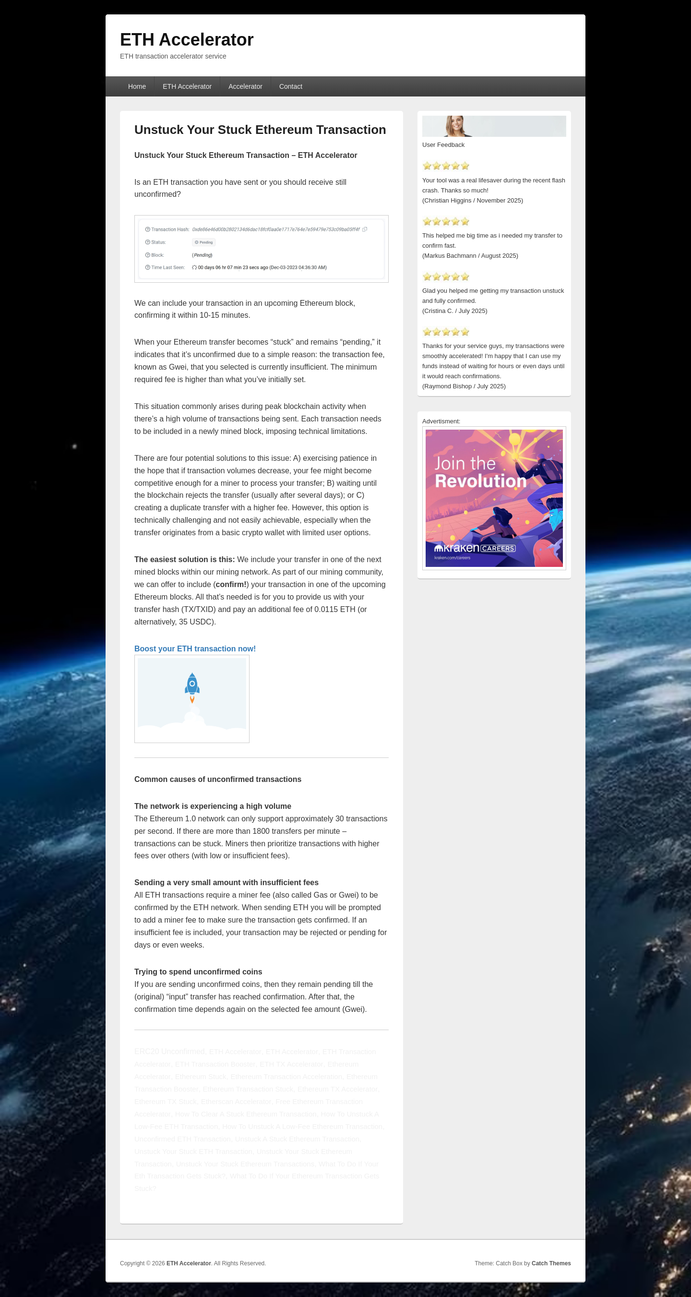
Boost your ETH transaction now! (195, 649)
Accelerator (245, 86)
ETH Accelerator (187, 39)
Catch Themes (551, 1263)
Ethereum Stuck (200, 1076)
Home (137, 86)
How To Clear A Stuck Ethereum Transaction (246, 1114)
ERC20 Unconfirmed (169, 1051)
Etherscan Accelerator (236, 1101)
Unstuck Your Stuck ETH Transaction (193, 1151)
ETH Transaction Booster (215, 1064)
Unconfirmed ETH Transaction (182, 1139)
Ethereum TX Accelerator (338, 1089)
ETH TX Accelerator (291, 1064)
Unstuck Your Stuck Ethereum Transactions (245, 1164)
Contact (290, 86)
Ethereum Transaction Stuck (248, 1089)
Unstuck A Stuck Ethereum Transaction (297, 1139)
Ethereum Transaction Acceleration (286, 1076)
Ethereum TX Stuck (165, 1101)
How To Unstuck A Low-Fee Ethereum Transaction (302, 1126)
